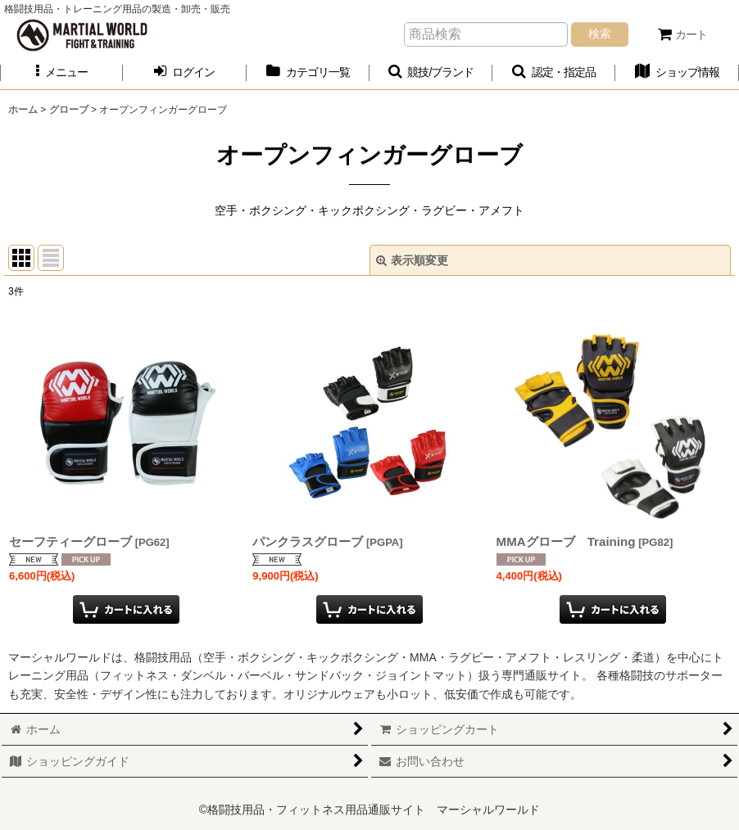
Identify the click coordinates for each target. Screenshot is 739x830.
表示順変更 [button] (412, 260)
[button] (61, 72)
